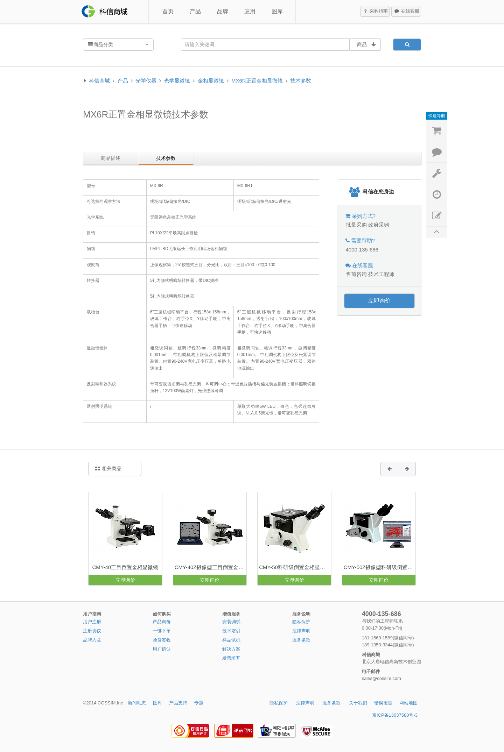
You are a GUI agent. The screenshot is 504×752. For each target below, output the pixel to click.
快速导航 (436, 115)
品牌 (222, 11)
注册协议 (92, 630)
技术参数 (300, 81)
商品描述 (110, 158)
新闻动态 (137, 702)
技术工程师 (381, 274)
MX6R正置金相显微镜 (257, 81)
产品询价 (162, 621)
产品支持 (178, 702)
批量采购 (356, 225)
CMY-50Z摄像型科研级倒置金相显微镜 (379, 567)
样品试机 (231, 640)
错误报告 (383, 702)
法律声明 (301, 630)
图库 (277, 11)
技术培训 (231, 630)
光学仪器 (145, 81)
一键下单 (162, 630)
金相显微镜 (211, 81)
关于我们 (358, 702)
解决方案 (231, 649)
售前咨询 (356, 274)
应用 (249, 11)
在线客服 (406, 11)
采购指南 (375, 11)
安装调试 (231, 621)
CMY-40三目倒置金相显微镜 (125, 567)
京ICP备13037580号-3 (395, 715)
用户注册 (92, 621)
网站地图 (408, 702)
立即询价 (379, 301)
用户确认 (162, 649)
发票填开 (231, 658)
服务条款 (301, 640)
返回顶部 (436, 232)
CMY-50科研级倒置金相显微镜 (294, 567)
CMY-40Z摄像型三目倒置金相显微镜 (210, 567)
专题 (198, 702)
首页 (168, 11)
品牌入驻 (92, 640)
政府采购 (378, 225)
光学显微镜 (177, 81)
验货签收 (162, 640)
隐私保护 (301, 621)
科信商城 (99, 81)
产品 (195, 11)
